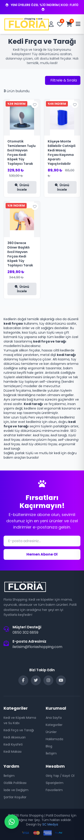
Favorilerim (54, 790)
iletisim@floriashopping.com (37, 646)
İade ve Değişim (16, 790)
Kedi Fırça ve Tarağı (19, 730)
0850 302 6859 (25, 632)
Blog (49, 746)
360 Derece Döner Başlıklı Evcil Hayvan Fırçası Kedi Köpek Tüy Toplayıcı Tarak (20, 254)
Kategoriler (54, 725)
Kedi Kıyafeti (13, 744)
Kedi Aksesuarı (15, 737)
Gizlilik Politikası (15, 783)
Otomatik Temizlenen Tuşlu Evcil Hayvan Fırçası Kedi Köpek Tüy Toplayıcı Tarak (21, 152)
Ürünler (51, 732)
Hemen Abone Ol (42, 554)
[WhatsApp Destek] (11, 822)
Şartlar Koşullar (15, 797)
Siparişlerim (54, 783)
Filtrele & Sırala (63, 80)
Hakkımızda (54, 739)
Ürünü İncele (22, 187)
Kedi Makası (13, 751)
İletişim (51, 753)
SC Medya (50, 824)
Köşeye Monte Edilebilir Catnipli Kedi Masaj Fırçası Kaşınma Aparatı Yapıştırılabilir (61, 152)
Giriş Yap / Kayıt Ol (60, 775)
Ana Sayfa (54, 717)
